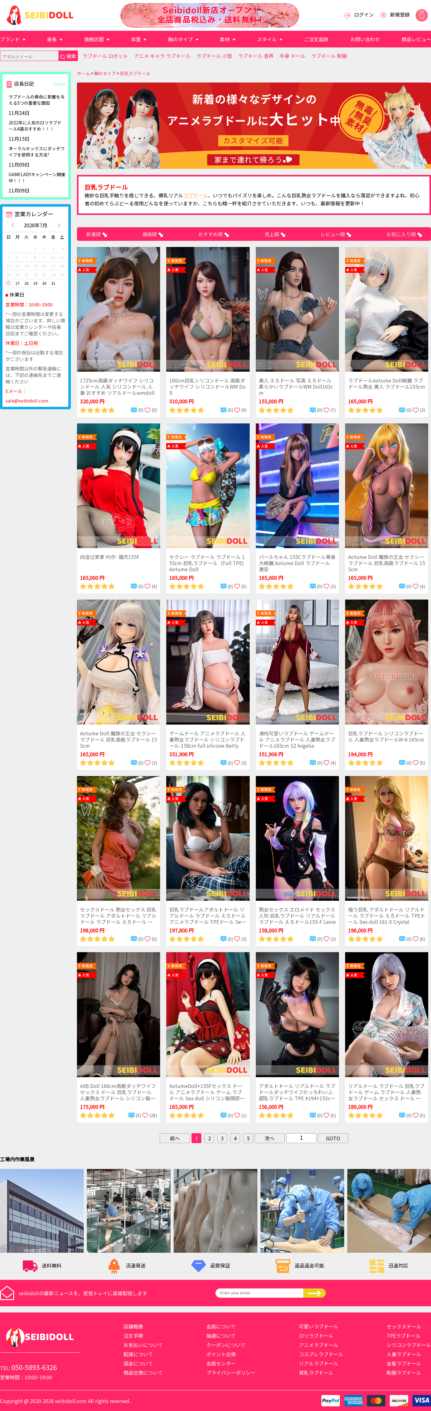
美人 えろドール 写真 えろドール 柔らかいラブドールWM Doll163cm (296, 386)
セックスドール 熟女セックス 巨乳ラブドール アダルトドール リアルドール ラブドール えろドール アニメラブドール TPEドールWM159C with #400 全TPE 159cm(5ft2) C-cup (118, 925)
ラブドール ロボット (105, 55)
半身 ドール (292, 55)
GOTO (333, 1138)
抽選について (221, 1335)
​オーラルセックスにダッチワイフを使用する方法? (37, 151)
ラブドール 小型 (214, 55)
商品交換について (143, 1372)
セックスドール (404, 1326)
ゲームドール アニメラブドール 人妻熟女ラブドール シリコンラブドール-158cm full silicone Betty (207, 739)
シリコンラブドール (409, 1344)
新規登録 (400, 14)
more (59, 83)
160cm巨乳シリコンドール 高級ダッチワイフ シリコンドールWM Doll (207, 386)
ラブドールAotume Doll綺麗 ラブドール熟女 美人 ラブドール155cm (386, 383)
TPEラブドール (404, 1335)
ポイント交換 (221, 1354)
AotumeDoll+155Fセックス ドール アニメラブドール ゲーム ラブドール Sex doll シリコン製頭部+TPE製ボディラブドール (207, 1095)
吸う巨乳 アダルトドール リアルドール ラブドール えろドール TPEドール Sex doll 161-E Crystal (386, 915)
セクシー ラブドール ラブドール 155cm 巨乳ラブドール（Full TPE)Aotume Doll (207, 563)
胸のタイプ (180, 39)
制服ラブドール (404, 1372)
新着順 (94, 234)
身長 (52, 39)
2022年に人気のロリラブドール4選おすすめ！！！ (35, 125)
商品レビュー (416, 39)
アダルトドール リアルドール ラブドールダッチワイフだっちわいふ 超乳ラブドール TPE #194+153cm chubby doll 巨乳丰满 (297, 1095)
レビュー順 (333, 234)
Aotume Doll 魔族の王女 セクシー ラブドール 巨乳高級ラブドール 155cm (386, 563)
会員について (221, 1326)
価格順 (150, 234)
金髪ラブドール (404, 1363)
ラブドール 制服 (329, 55)
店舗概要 (133, 1326)
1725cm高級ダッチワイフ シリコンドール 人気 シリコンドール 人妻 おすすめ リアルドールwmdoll (117, 386)
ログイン (364, 14)
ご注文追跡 (316, 39)
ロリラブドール (316, 1335)
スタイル (267, 39)
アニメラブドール (318, 1344)
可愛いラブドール (318, 1326)
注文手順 (133, 1335)
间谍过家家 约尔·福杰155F (109, 556)
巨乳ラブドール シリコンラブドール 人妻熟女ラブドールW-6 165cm (386, 736)
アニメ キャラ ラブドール (162, 55)
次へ (270, 1138)
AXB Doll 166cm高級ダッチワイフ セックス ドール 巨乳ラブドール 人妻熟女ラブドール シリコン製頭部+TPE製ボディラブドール (118, 1095)
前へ (175, 1138)
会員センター (221, 1363)
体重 (136, 39)
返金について (138, 1363)
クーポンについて (226, 1344)
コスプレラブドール (321, 1354)
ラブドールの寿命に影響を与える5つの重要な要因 (37, 100)
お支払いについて (143, 1344)
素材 (225, 39)
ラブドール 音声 (256, 55)
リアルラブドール (318, 1363)
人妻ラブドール (404, 1354)
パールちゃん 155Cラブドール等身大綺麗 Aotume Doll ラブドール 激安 (297, 563)
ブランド (10, 39)
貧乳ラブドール (316, 1372)
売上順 (272, 234)
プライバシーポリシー (231, 1372)
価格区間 (94, 39)
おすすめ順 (211, 234)
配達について (138, 1354)
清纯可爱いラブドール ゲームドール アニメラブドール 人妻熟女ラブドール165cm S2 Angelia (297, 739)
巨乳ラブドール (135, 73)
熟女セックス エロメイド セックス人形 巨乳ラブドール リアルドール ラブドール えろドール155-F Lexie (297, 915)
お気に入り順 (401, 234)
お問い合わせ (365, 39)
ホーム (83, 73)
